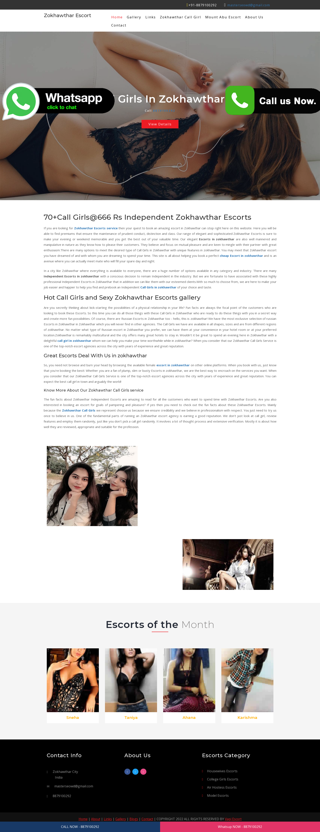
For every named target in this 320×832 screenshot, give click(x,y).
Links (150, 17)
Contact (118, 25)
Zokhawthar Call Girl (180, 17)
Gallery (134, 17)
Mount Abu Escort (223, 17)
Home (117, 17)
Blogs (133, 819)
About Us (254, 17)
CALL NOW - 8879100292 (80, 826)
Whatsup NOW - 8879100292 (240, 826)
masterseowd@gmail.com (248, 5)
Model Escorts (218, 795)
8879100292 (164, 110)
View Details (160, 124)
